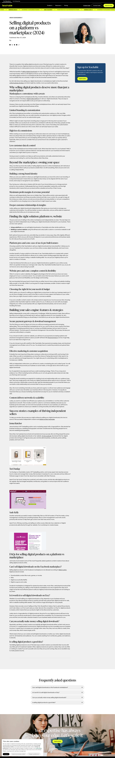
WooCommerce (53, 337)
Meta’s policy (63, 570)
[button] (50, 5)
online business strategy (16, 83)
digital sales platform (33, 98)
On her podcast (46, 436)
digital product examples (47, 419)
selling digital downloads (29, 71)
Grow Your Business (15, 17)
